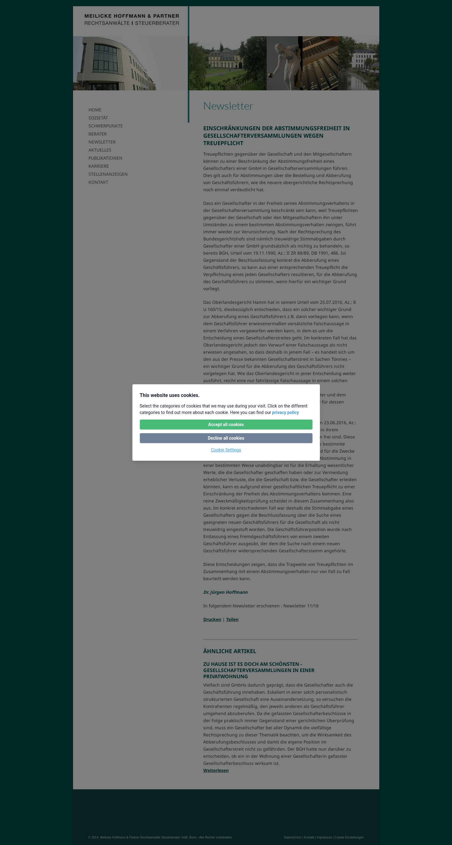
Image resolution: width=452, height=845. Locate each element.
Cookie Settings (226, 449)
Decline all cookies (226, 438)
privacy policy (285, 412)
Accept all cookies (226, 424)
